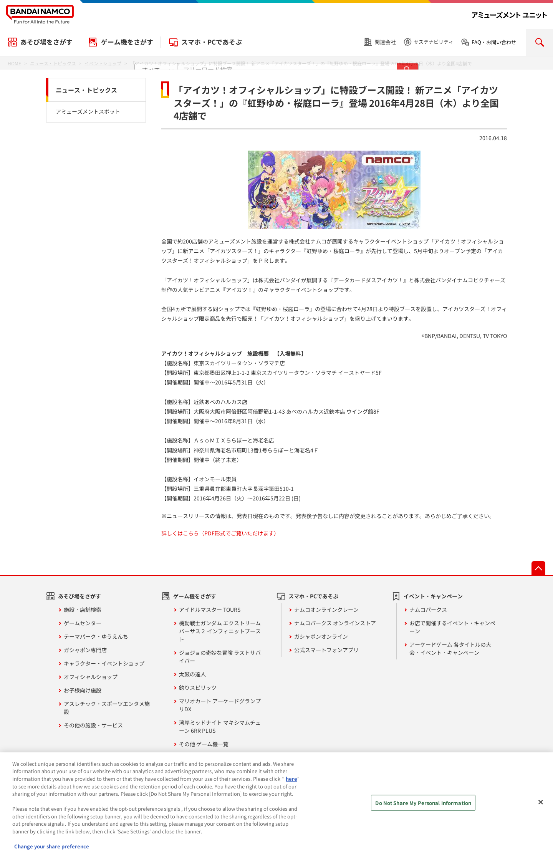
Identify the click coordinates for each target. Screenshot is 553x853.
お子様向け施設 (82, 690)
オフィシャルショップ (91, 677)
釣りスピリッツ (198, 687)
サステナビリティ (434, 41)
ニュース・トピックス (86, 89)
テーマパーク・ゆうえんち (96, 636)
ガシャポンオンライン (321, 636)
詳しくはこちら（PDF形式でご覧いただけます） (220, 533)
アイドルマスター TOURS (209, 609)
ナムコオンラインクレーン (326, 609)
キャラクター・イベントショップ (104, 663)
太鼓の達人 (192, 674)
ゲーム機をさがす (127, 41)
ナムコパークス (428, 609)
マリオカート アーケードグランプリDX (220, 705)
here (291, 784)
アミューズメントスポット (88, 111)
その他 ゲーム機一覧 (203, 744)
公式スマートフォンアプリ (326, 650)
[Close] (540, 808)
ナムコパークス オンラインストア (335, 623)
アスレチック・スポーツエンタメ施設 (107, 708)
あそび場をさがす (46, 41)
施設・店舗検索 (82, 609)
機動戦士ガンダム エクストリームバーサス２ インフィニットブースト (220, 631)
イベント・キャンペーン (433, 596)
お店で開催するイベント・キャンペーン (452, 627)
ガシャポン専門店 (85, 650)
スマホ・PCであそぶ (211, 41)
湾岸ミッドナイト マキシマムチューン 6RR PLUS (220, 726)
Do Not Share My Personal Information (423, 809)
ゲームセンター (82, 623)
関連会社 (385, 42)
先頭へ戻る (538, 568)
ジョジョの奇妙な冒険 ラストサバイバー (220, 656)
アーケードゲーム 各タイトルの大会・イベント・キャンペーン (450, 648)
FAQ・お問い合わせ (494, 42)
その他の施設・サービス (93, 725)
